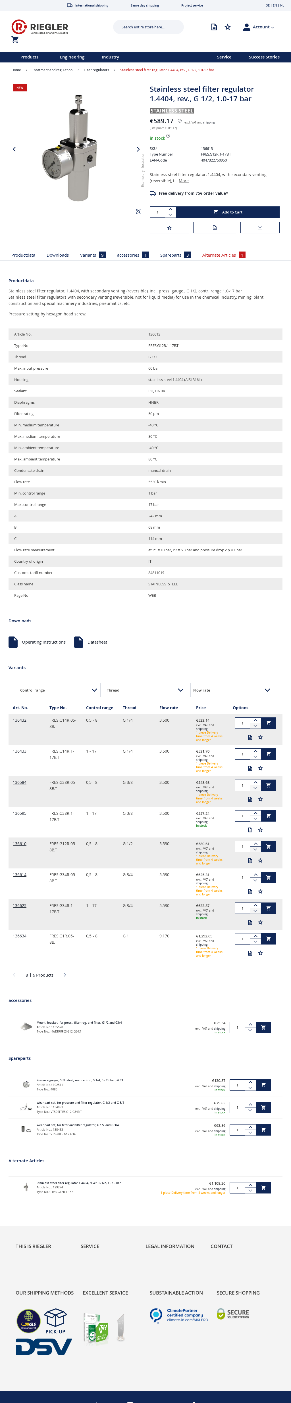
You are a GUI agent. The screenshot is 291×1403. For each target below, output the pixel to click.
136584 (19, 782)
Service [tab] (90, 1246)
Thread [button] (113, 690)
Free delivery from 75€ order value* (193, 193)
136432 (19, 720)
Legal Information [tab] (170, 1246)
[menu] (101, 57)
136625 (19, 905)
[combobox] (144, 27)
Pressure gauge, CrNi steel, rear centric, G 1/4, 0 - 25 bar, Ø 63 (80, 1080)
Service (224, 57)
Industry (110, 57)
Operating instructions (44, 642)
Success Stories (264, 57)
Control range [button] (32, 690)
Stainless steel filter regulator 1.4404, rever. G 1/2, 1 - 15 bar (79, 1183)
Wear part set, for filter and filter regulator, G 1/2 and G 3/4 (78, 1125)
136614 (19, 874)
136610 (19, 843)
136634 (19, 936)
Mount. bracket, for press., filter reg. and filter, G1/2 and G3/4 (79, 1023)
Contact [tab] (222, 1246)
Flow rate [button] (201, 690)
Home (16, 70)
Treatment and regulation (52, 70)
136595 (19, 813)
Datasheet (97, 642)
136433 (19, 751)
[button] (263, 27)
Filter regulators (96, 70)
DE (268, 5)
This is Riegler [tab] (33, 1246)
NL (282, 5)
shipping (209, 122)
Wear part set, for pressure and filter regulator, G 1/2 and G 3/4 (80, 1103)
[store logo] (55, 26)
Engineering (72, 57)
